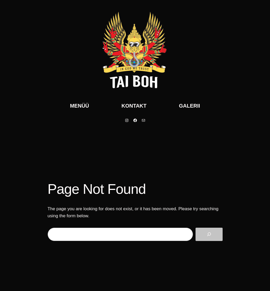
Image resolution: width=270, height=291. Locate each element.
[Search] (209, 234)
